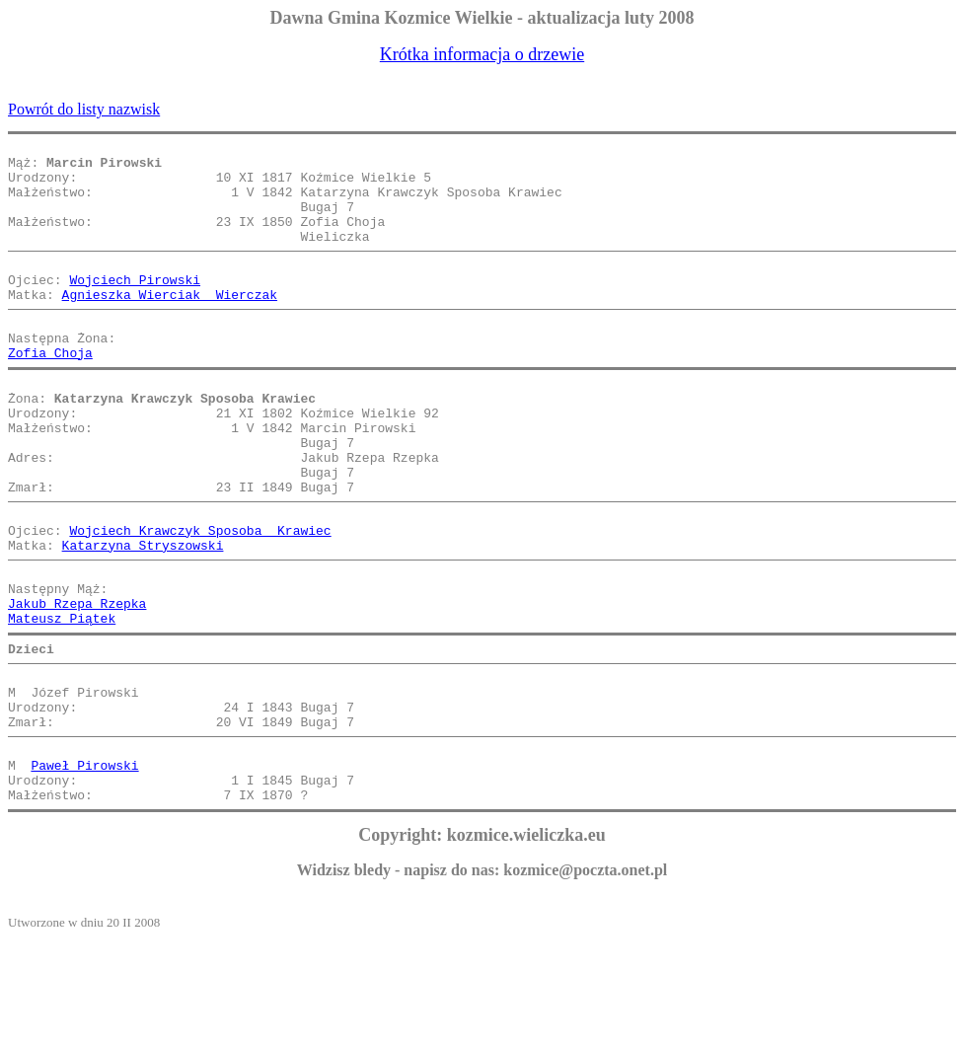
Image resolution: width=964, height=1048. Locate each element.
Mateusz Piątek (61, 701)
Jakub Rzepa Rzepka (77, 683)
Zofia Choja (50, 391)
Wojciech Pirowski (134, 306)
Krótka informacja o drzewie (482, 54)
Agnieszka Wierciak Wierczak (169, 324)
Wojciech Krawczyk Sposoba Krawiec (200, 598)
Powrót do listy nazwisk (84, 109)
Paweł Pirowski (84, 868)
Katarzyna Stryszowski (143, 616)
